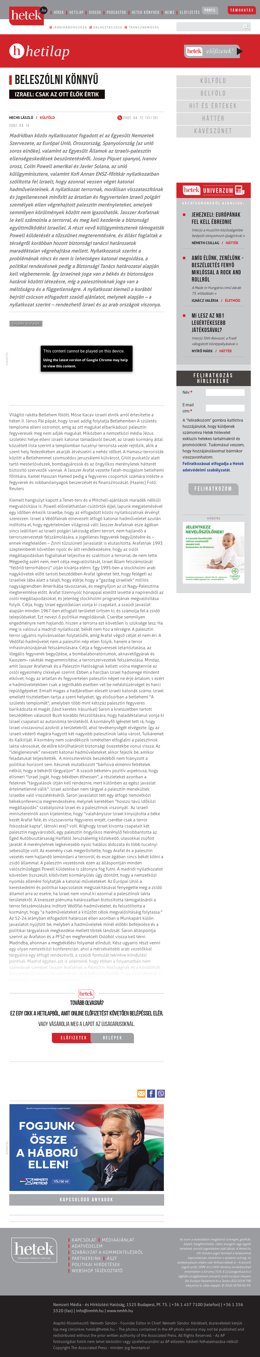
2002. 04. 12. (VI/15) (137, 118)
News (170, 13)
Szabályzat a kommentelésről (107, 1252)
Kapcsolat (84, 1239)
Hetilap (77, 13)
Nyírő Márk (202, 351)
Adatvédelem (87, 1246)
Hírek (59, 13)
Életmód (232, 300)
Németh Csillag (205, 243)
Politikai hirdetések (96, 1264)
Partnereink (86, 1258)
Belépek (112, 1038)
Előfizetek (74, 1038)
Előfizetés (190, 13)
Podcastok (117, 13)
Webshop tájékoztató (97, 1270)
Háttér (232, 243)
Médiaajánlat (118, 1239)
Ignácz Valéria (205, 300)
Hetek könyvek (146, 13)
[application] (86, 358)
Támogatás (242, 10)
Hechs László (21, 117)
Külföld (47, 117)
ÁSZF (112, 1258)
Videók (95, 13)
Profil (210, 10)
